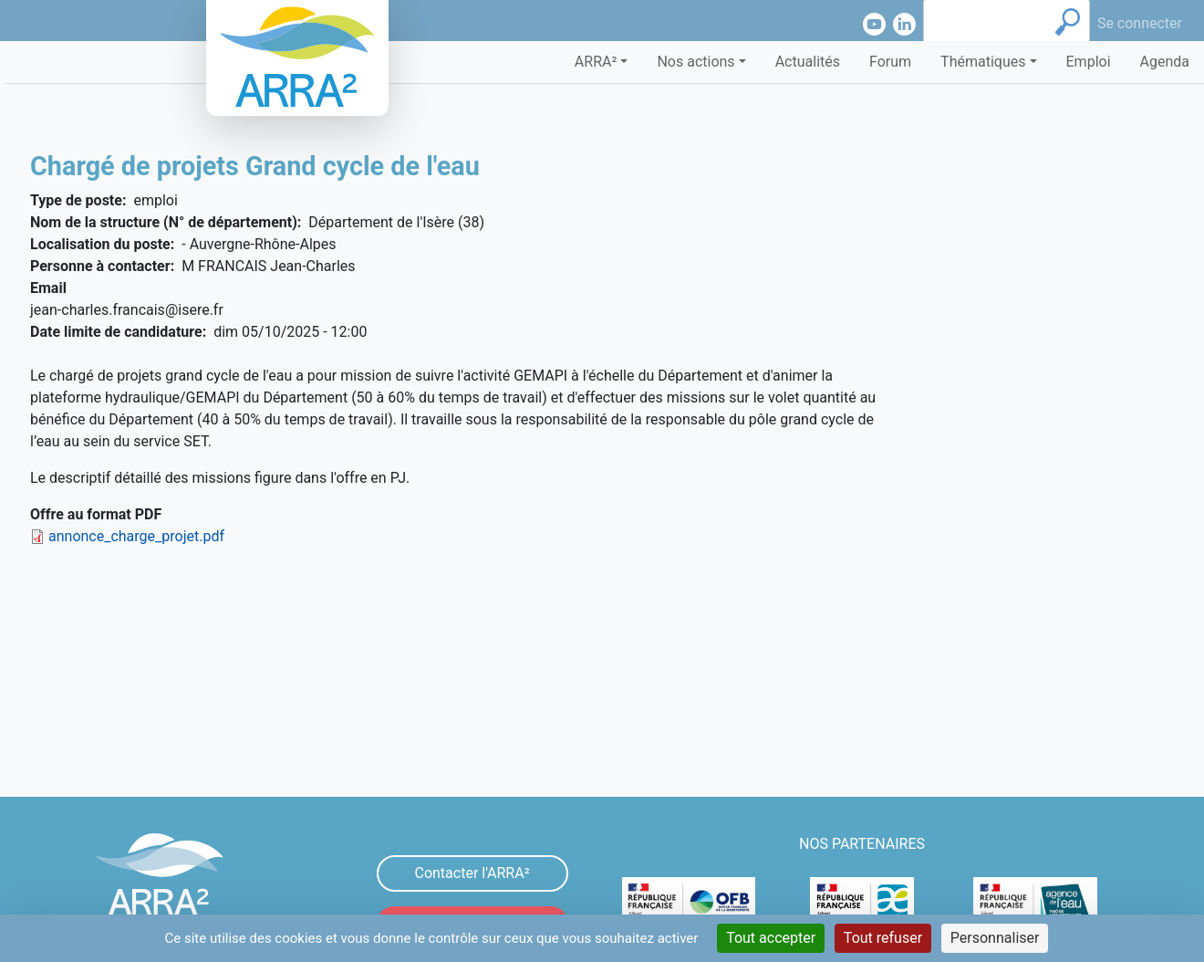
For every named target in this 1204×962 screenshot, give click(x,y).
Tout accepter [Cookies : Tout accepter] (770, 937)
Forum (890, 61)
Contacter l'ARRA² (471, 873)
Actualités (807, 61)
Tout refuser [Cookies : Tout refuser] (883, 937)
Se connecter (1139, 23)
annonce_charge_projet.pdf (136, 536)
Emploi (1088, 61)
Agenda (1164, 61)
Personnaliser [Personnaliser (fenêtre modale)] (995, 937)
